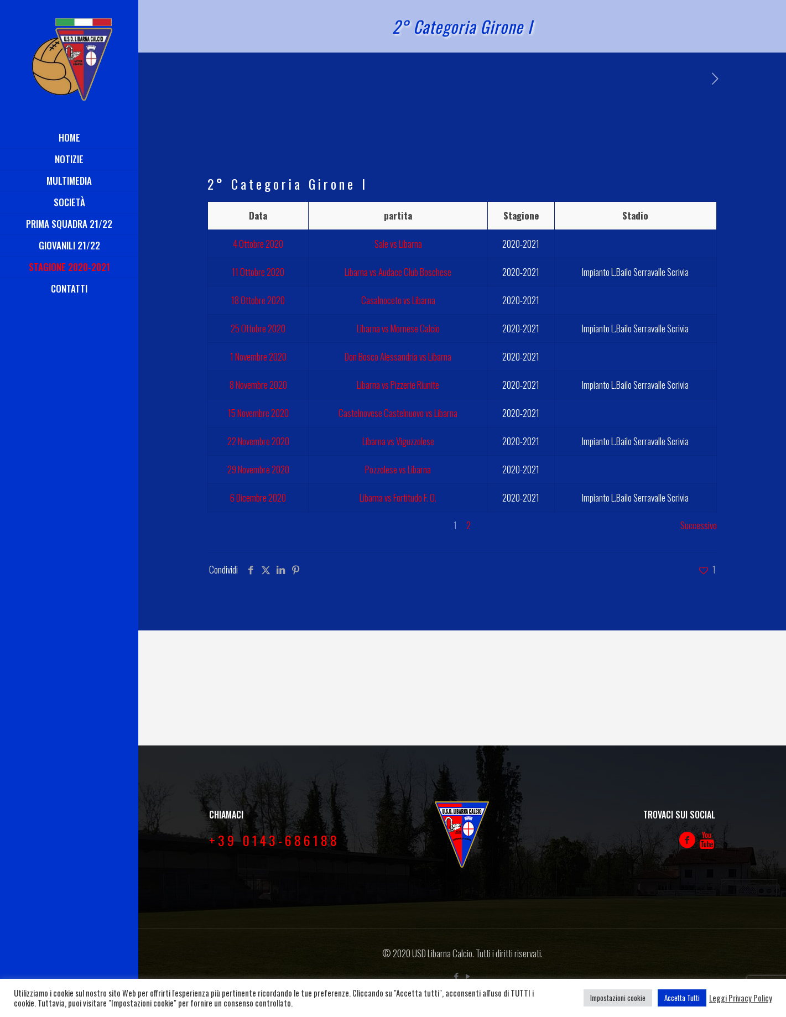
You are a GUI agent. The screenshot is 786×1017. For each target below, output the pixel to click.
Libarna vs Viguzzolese (398, 441)
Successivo (698, 525)
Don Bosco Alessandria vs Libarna (398, 356)
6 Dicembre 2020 (258, 497)
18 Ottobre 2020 (258, 300)
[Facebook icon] (456, 975)
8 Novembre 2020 (258, 385)
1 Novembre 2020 (258, 356)
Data (258, 215)
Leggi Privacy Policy (740, 998)
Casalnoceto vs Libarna (398, 300)
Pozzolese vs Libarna (398, 469)
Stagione (521, 215)
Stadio (635, 215)
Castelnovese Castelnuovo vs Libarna (398, 413)
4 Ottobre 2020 (258, 244)
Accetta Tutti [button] (682, 997)
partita (398, 215)
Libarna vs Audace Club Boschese (398, 272)
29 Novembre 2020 (258, 469)
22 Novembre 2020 (258, 441)
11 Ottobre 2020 (258, 272)
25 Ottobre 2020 (258, 328)
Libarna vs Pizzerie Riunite (398, 385)
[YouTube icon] (468, 975)
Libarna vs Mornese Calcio (398, 328)
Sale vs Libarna (398, 244)
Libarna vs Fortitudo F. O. (398, 497)
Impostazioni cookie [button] (618, 997)
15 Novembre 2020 (258, 413)
